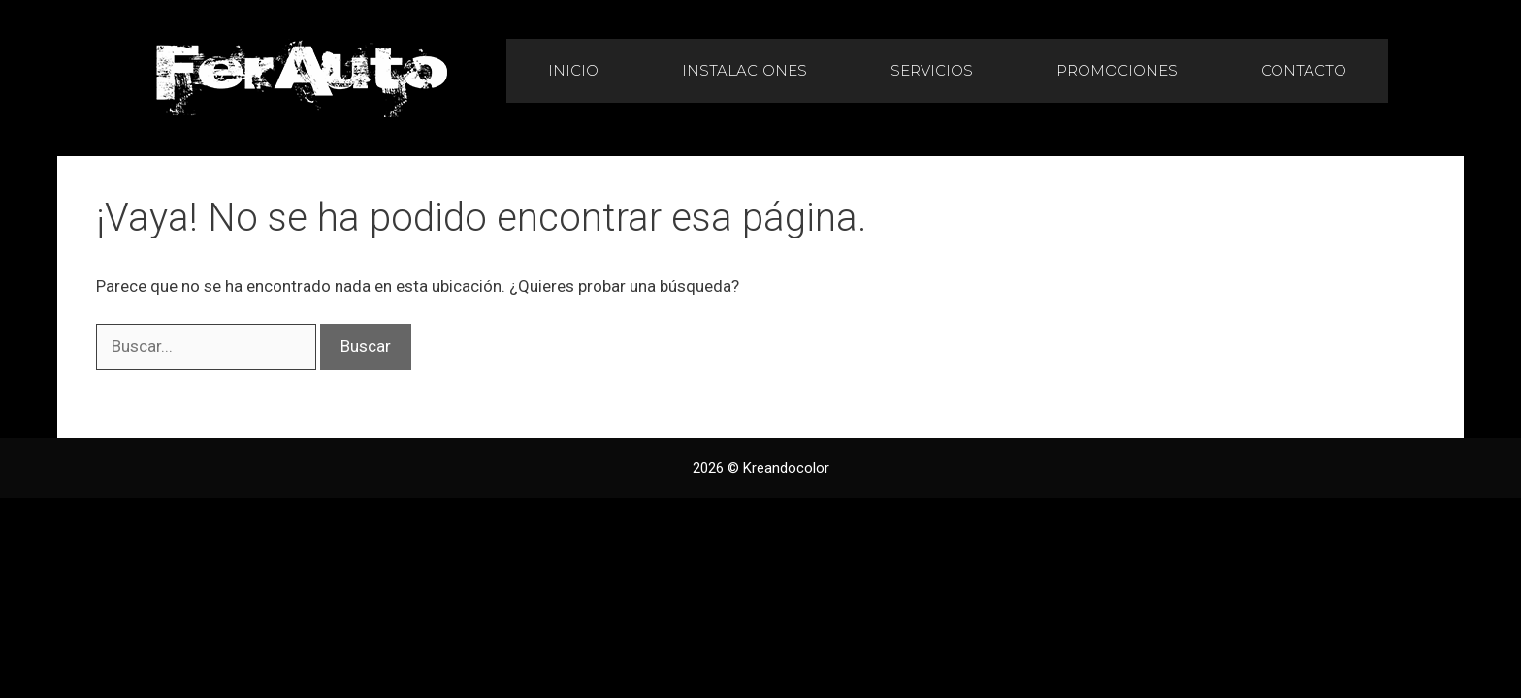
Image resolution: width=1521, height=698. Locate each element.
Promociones (1117, 70)
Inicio (573, 70)
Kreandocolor (786, 468)
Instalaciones (744, 70)
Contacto (1303, 70)
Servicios (931, 70)
